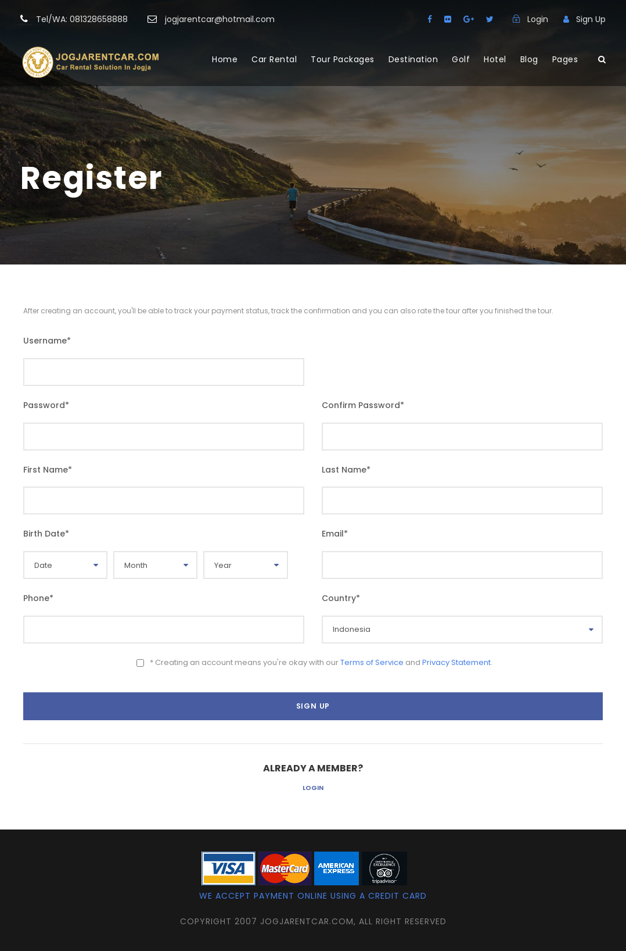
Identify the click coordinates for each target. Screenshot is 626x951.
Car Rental (274, 59)
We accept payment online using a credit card (313, 896)
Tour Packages (343, 59)
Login (313, 787)
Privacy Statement (456, 662)
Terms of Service (372, 662)
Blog (529, 59)
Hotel (495, 59)
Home (225, 59)
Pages (565, 59)
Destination (413, 59)
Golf (461, 59)
